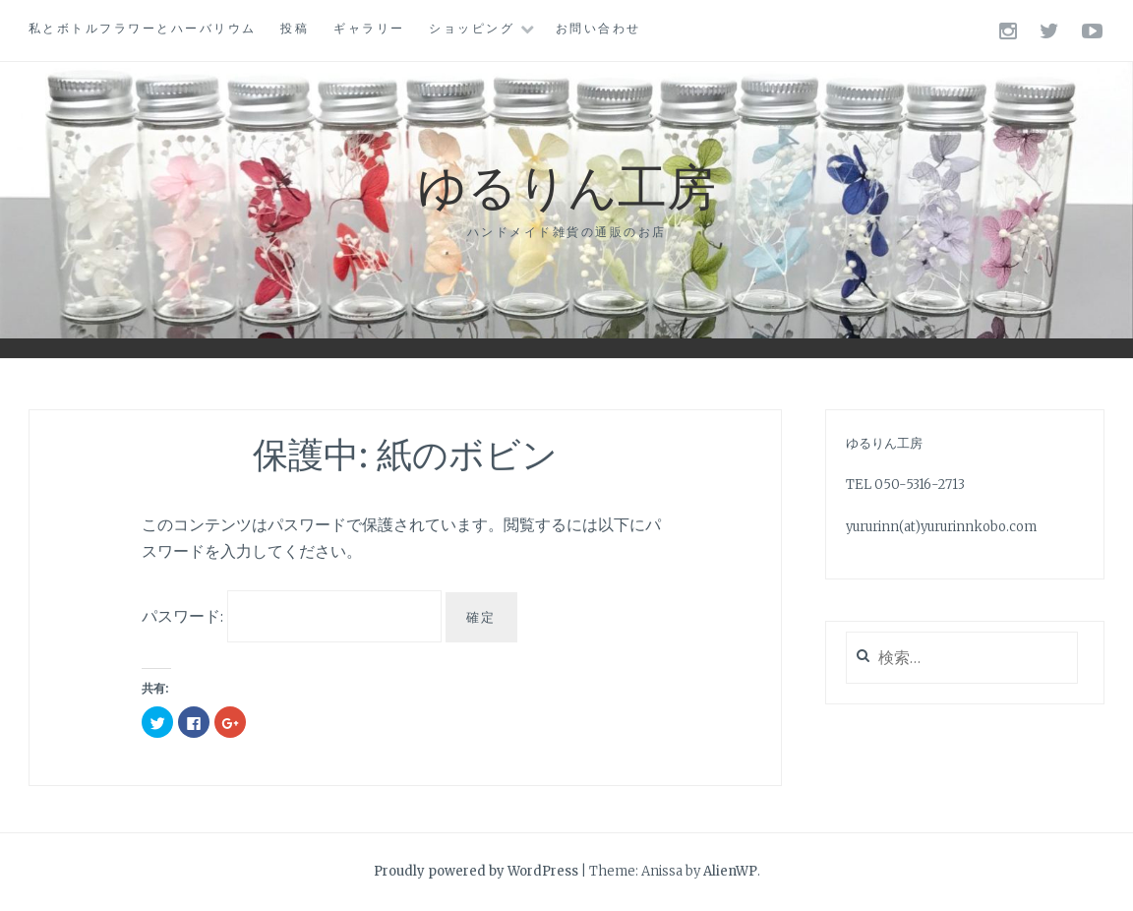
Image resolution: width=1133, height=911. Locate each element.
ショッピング (471, 28)
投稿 (294, 28)
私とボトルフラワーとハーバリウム (143, 28)
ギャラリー (369, 28)
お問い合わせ (598, 28)
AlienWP (730, 871)
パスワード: (292, 616)
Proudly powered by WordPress (476, 871)
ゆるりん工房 (566, 184)
